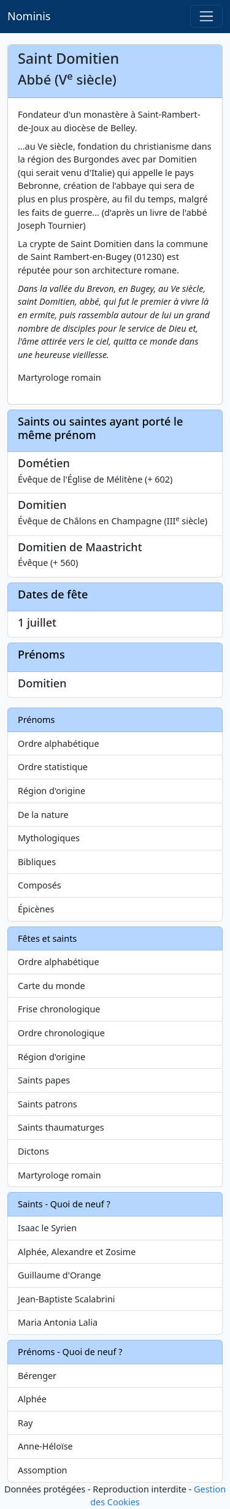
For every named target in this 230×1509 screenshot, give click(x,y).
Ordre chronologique (61, 1033)
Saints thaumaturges (61, 1127)
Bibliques (37, 862)
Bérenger (37, 1375)
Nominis (28, 16)
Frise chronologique (59, 1009)
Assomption (42, 1470)
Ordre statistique (53, 767)
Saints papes (44, 1080)
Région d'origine (51, 791)
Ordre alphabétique (58, 743)
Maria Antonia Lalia (58, 1322)
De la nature (43, 814)
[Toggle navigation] (206, 16)
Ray (25, 1423)
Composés (39, 885)
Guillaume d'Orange (59, 1275)
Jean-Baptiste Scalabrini (66, 1299)
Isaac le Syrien (47, 1228)
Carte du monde (51, 985)
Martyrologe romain (59, 1175)
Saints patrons (47, 1104)
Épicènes (36, 909)
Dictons (33, 1151)
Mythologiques (49, 838)
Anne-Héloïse (45, 1446)
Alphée (32, 1399)
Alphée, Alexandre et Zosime (77, 1252)
